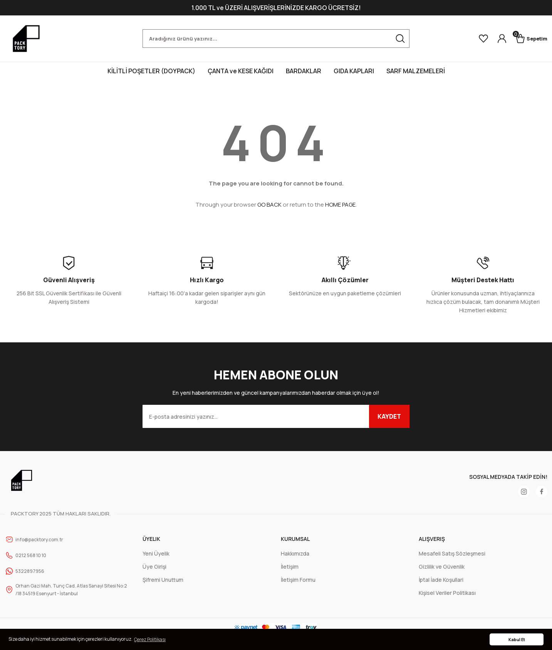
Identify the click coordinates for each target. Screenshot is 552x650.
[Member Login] (495, 38)
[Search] (276, 38)
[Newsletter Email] (276, 416)
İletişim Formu (298, 579)
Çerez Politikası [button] (150, 639)
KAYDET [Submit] (389, 416)
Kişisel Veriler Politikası (447, 592)
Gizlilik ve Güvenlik (442, 566)
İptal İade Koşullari (441, 579)
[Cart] (528, 38)
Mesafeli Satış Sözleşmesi (452, 553)
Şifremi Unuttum (163, 579)
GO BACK (269, 204)
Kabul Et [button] (516, 639)
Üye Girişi (154, 566)
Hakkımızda (295, 553)
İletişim (290, 566)
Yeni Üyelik (156, 553)
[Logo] (26, 38)
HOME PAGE (340, 204)
